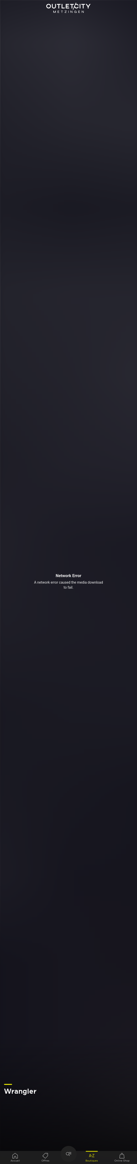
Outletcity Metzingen (68, 8)
